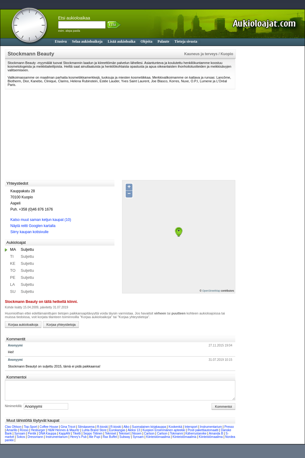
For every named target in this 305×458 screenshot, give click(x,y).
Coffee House (49, 430)
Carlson (149, 437)
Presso (229, 430)
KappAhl (64, 437)
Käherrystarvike (195, 437)
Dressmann (35, 440)
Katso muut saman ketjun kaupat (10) (40, 220)
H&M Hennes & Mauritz (63, 433)
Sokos (21, 440)
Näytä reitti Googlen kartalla (32, 226)
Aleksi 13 (134, 433)
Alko (126, 430)
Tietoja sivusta (185, 41)
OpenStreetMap (211, 290)
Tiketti (77, 437)
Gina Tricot (68, 430)
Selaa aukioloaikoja (87, 41)
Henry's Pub (78, 440)
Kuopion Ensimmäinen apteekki (163, 433)
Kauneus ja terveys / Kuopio (208, 54)
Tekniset (110, 437)
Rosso (24, 433)
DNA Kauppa (47, 437)
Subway (124, 440)
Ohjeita (146, 41)
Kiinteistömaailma (158, 440)
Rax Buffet (110, 440)
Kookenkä (175, 430)
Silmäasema (86, 430)
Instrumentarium (211, 430)
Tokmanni (176, 437)
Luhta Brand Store (94, 433)
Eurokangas (117, 433)
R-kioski (102, 430)
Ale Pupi (94, 440)
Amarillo (11, 433)
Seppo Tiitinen (92, 437)
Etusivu (61, 41)
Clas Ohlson (13, 430)
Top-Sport (30, 430)
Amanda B (216, 437)
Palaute (163, 41)
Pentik (32, 437)
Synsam (19, 437)
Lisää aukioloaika (121, 41)
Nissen (137, 437)
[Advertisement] (265, 140)
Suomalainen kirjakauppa (149, 430)
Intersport (190, 430)
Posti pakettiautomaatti (203, 433)
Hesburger (38, 433)
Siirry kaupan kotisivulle (29, 232)
